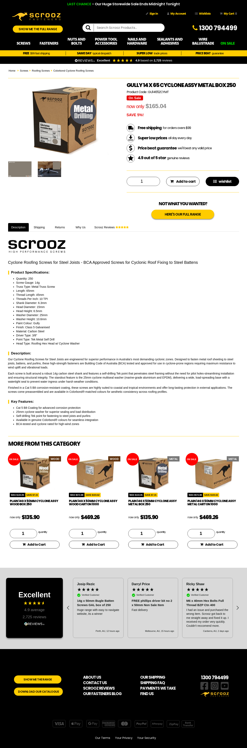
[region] (153, 608)
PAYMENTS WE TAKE (158, 688)
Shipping (39, 227)
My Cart (227, 14)
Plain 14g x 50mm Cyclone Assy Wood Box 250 (34, 503)
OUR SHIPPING (152, 677)
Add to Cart (34, 544)
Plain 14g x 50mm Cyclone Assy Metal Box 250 (152, 503)
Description (18, 227)
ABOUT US (92, 677)
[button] (68, 608)
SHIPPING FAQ (152, 683)
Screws (24, 70)
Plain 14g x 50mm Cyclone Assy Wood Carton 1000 (93, 503)
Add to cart (183, 181)
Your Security (146, 738)
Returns (60, 227)
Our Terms (102, 738)
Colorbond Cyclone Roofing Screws (73, 70)
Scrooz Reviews (111, 227)
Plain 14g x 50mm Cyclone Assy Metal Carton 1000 (211, 503)
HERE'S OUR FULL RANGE (183, 214)
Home (12, 70)
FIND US (147, 693)
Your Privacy (124, 738)
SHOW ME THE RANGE (38, 679)
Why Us (81, 227)
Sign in (152, 13)
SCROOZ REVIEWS (99, 688)
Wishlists (203, 13)
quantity (42, 531)
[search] (90, 27)
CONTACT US (95, 683)
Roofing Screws (41, 70)
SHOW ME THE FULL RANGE (38, 29)
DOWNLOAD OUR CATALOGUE (38, 692)
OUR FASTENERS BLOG (102, 693)
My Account (176, 13)
